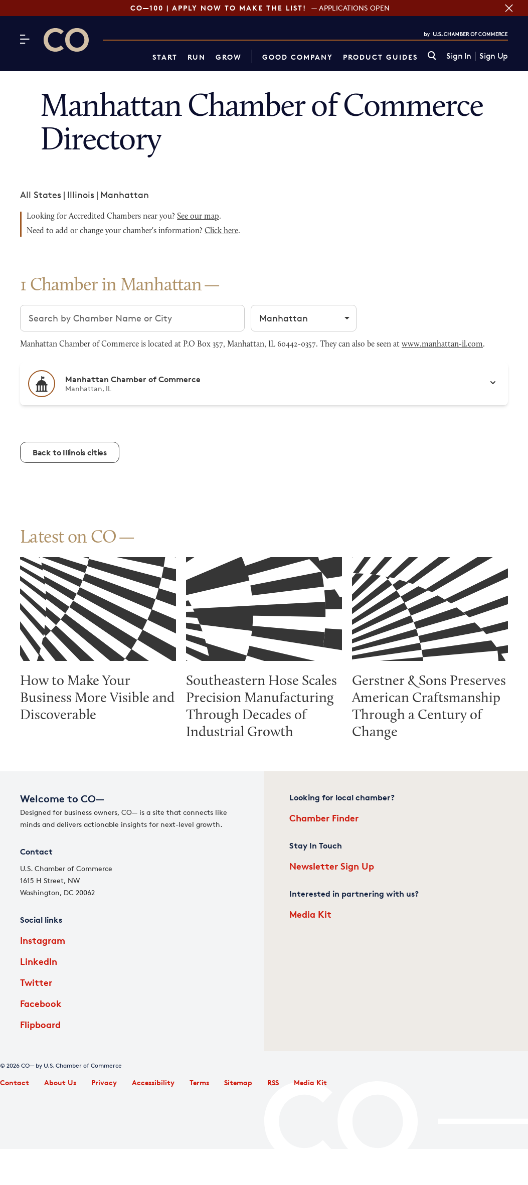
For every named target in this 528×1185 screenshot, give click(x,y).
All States (40, 194)
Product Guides (380, 57)
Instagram (42, 940)
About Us (60, 1082)
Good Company (297, 57)
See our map (198, 217)
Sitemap (238, 1082)
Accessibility (153, 1082)
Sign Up (493, 56)
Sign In (458, 56)
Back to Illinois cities (70, 452)
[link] (432, 56)
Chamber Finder (324, 817)
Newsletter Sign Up (331, 866)
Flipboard (40, 1024)
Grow (229, 57)
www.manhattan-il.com (442, 345)
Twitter (36, 982)
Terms (199, 1082)
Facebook (41, 1003)
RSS (273, 1082)
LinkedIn (38, 961)
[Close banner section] (508, 8)
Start (165, 57)
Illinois (80, 194)
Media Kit (310, 914)
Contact (14, 1082)
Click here (221, 231)
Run (197, 57)
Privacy (104, 1082)
